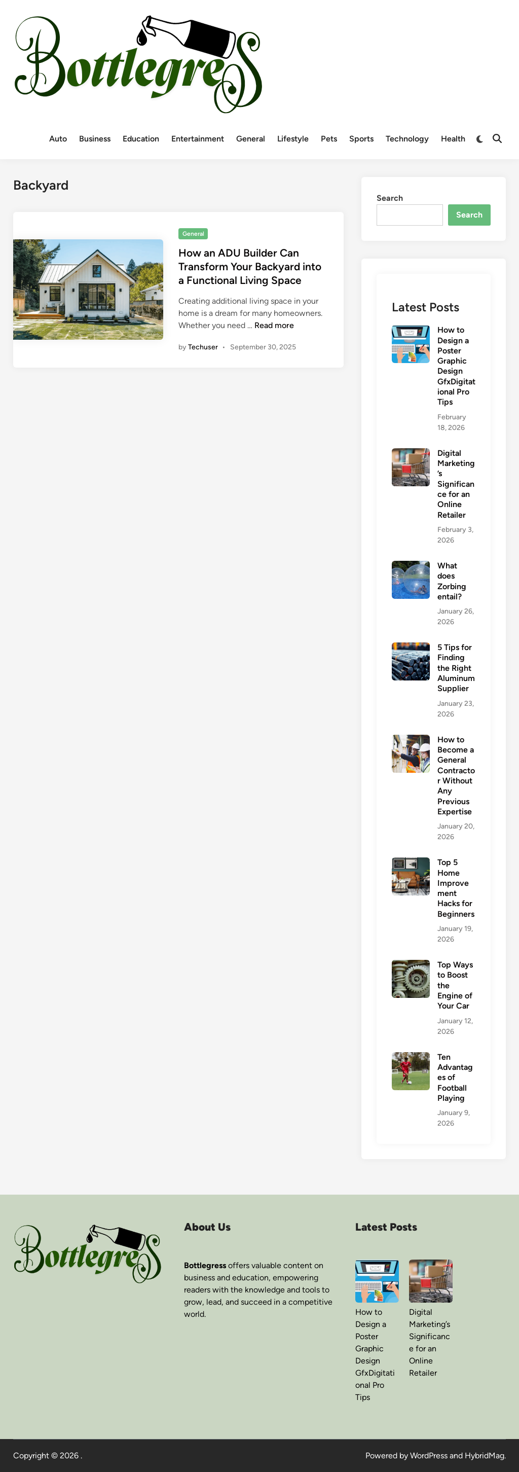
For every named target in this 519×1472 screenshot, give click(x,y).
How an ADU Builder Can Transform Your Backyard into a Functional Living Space (249, 266)
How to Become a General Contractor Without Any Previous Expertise (456, 775)
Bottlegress (205, 1265)
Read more (274, 325)
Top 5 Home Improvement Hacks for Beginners (455, 888)
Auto (58, 138)
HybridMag (484, 1455)
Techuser (203, 347)
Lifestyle (293, 138)
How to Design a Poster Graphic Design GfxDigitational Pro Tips (456, 366)
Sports (361, 138)
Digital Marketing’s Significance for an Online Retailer (456, 484)
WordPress (429, 1455)
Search (390, 198)
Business (94, 138)
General (250, 138)
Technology (407, 138)
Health (453, 138)
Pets (329, 138)
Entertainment (197, 138)
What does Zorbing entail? (451, 581)
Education (141, 138)
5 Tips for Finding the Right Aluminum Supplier (456, 667)
